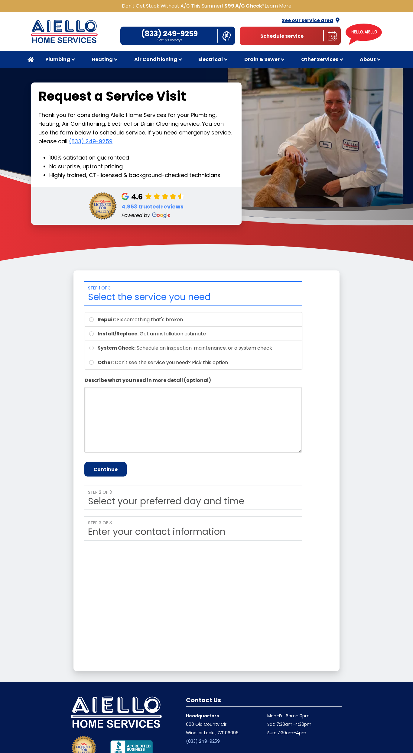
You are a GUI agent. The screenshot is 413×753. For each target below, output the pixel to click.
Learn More (278, 5)
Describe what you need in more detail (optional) (148, 380)
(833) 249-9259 (90, 141)
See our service (311, 20)
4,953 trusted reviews (153, 206)
